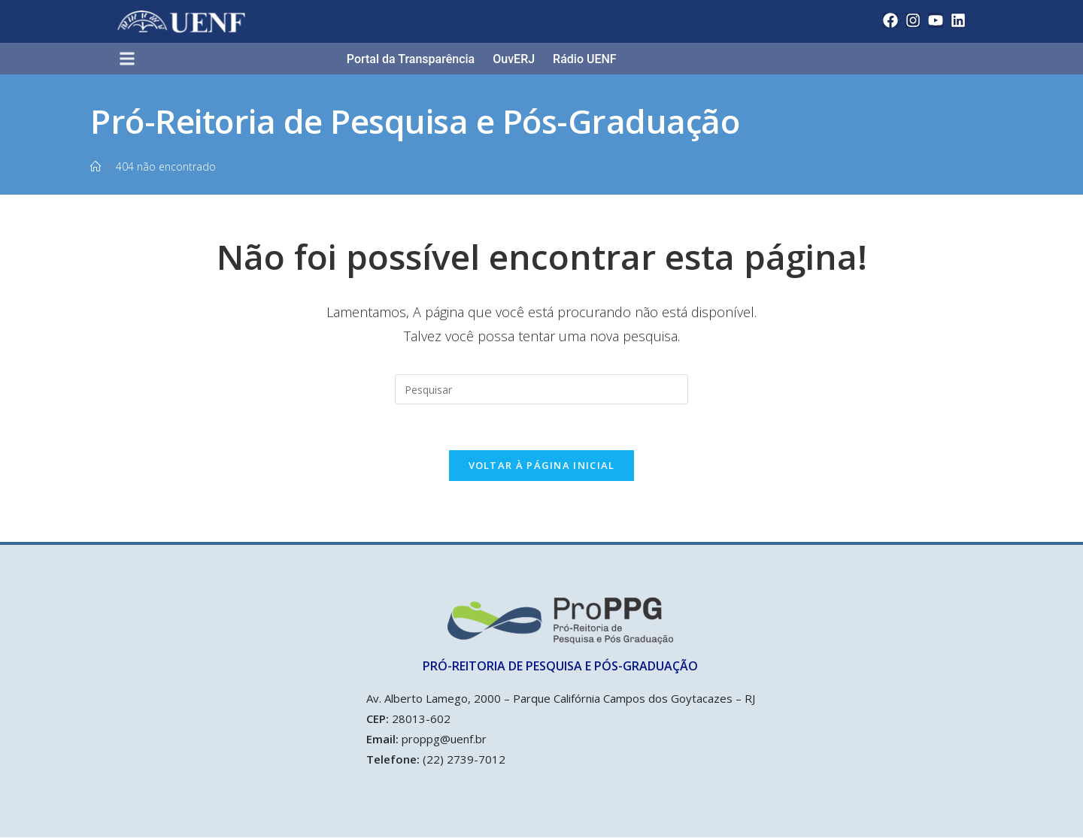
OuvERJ (514, 59)
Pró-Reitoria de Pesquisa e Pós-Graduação (414, 121)
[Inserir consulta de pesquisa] (541, 389)
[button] (133, 59)
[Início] (95, 166)
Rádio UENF (585, 59)
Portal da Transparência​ (411, 59)
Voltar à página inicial (542, 465)
